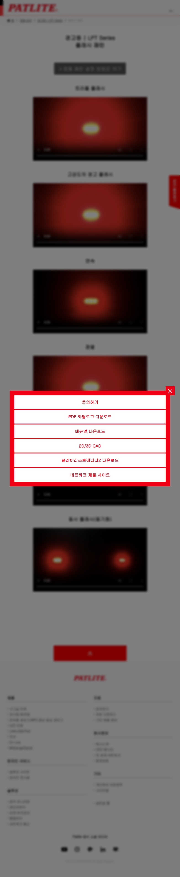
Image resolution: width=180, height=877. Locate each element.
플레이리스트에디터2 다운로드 (89, 460)
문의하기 (90, 402)
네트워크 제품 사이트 (90, 475)
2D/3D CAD (90, 446)
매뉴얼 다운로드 (90, 431)
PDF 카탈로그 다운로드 (90, 416)
